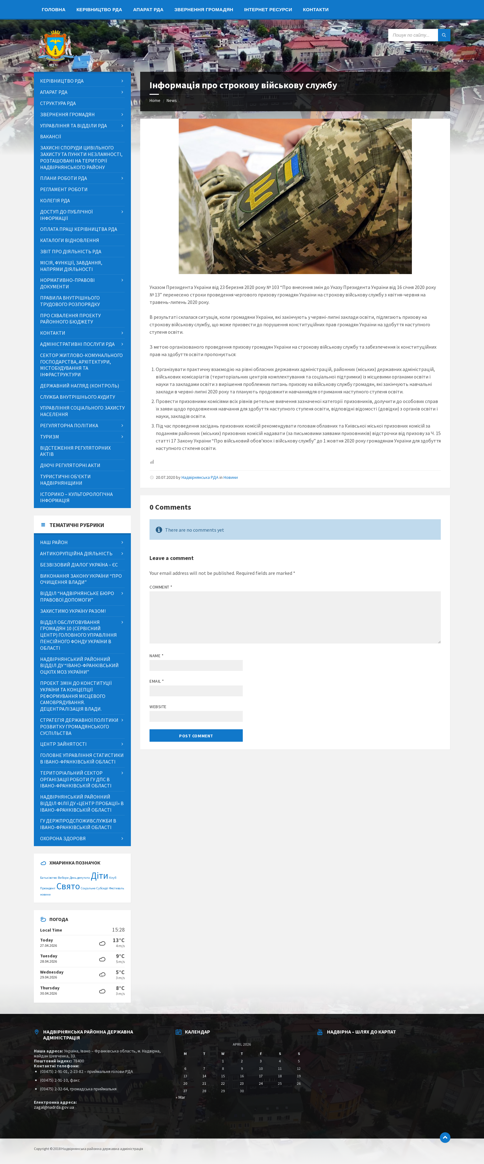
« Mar (180, 1097)
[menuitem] (54, 9)
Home (155, 100)
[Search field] (419, 35)
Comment (161, 587)
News (172, 100)
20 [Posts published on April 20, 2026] (185, 1083)
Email (157, 681)
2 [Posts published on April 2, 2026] (242, 1061)
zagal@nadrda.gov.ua (54, 1107)
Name (157, 655)
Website (158, 706)
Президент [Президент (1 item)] (47, 888)
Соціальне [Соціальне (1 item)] (88, 888)
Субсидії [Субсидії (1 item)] (102, 888)
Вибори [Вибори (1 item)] (63, 878)
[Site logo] (55, 60)
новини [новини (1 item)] (45, 894)
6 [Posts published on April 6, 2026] (185, 1068)
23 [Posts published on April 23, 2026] (242, 1083)
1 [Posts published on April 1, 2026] (223, 1061)
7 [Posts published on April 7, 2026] (204, 1068)
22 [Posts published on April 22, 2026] (223, 1083)
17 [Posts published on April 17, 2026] (261, 1076)
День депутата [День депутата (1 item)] (80, 878)
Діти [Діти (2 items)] (99, 875)
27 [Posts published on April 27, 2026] (185, 1090)
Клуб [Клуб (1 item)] (112, 878)
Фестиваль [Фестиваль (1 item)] (116, 888)
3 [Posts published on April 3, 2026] (261, 1061)
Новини (231, 477)
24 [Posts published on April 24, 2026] (261, 1083)
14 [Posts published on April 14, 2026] (204, 1076)
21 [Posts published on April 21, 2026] (204, 1083)
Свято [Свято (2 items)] (68, 886)
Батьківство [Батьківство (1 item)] (48, 878)
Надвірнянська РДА (200, 477)
